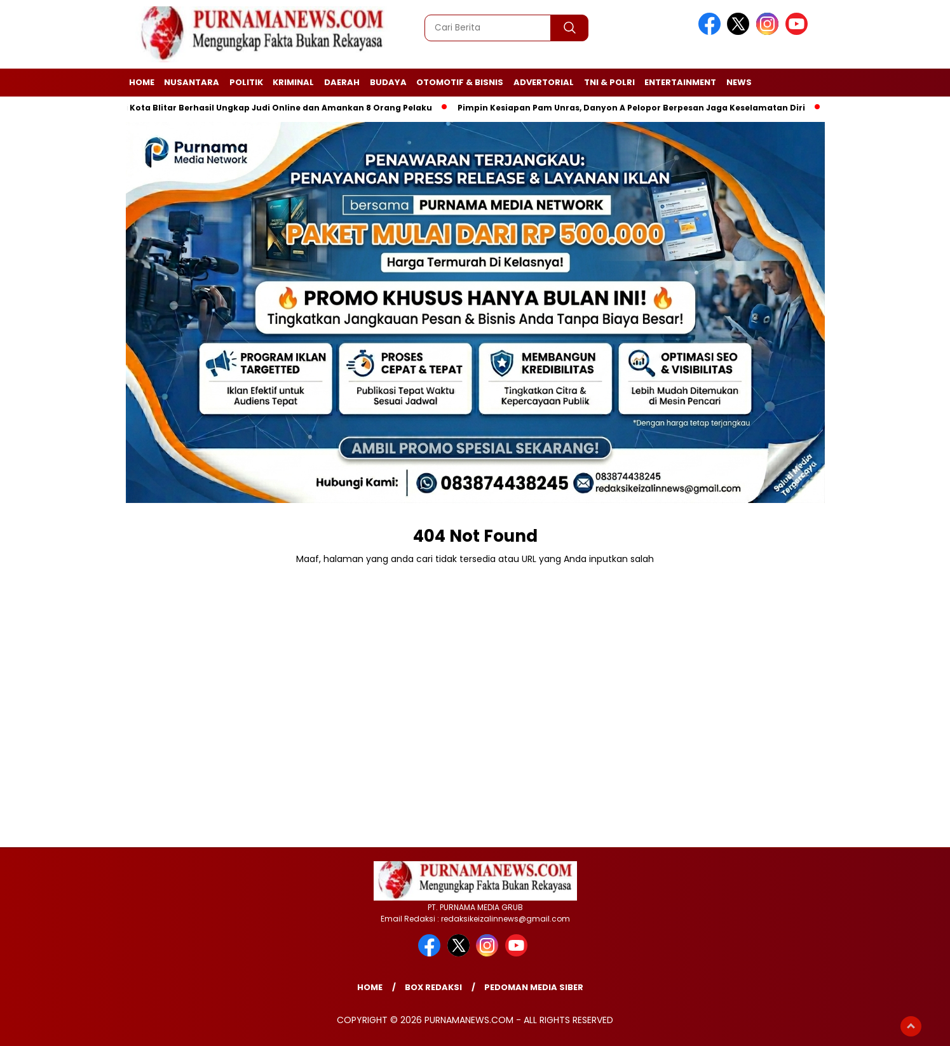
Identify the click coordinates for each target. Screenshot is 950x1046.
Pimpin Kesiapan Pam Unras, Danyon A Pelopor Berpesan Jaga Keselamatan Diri (633, 107)
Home (141, 82)
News (739, 82)
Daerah (342, 82)
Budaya (388, 82)
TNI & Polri (609, 82)
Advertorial (543, 82)
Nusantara (191, 82)
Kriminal (293, 82)
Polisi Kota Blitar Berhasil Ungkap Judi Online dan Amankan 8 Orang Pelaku (270, 107)
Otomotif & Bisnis (459, 82)
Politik (246, 82)
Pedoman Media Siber (533, 987)
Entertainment (680, 82)
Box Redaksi (433, 987)
